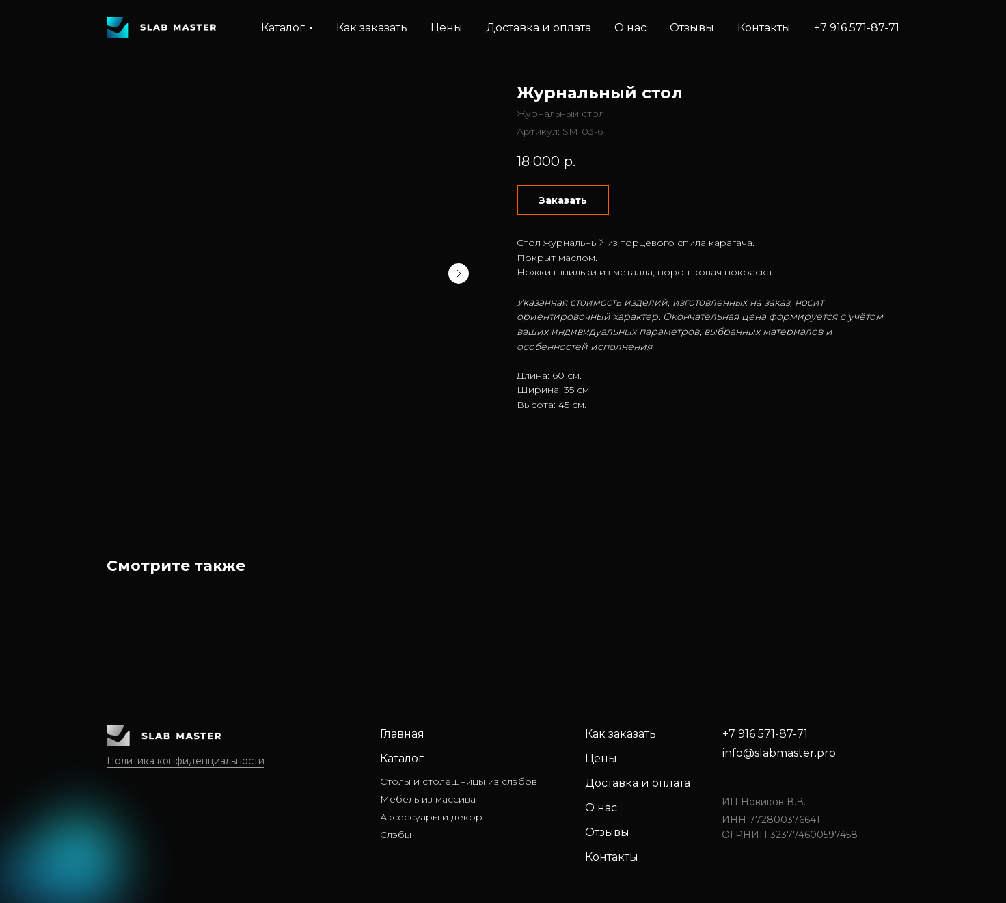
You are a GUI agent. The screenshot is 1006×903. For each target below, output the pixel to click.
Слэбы (395, 834)
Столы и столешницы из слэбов (458, 781)
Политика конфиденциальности (185, 761)
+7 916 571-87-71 (856, 27)
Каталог (402, 758)
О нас (630, 27)
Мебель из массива (428, 799)
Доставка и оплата (538, 27)
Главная (402, 733)
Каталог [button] (283, 27)
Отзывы (692, 27)
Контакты (764, 27)
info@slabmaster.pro (779, 752)
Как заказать (371, 27)
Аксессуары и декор (431, 817)
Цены (447, 27)
